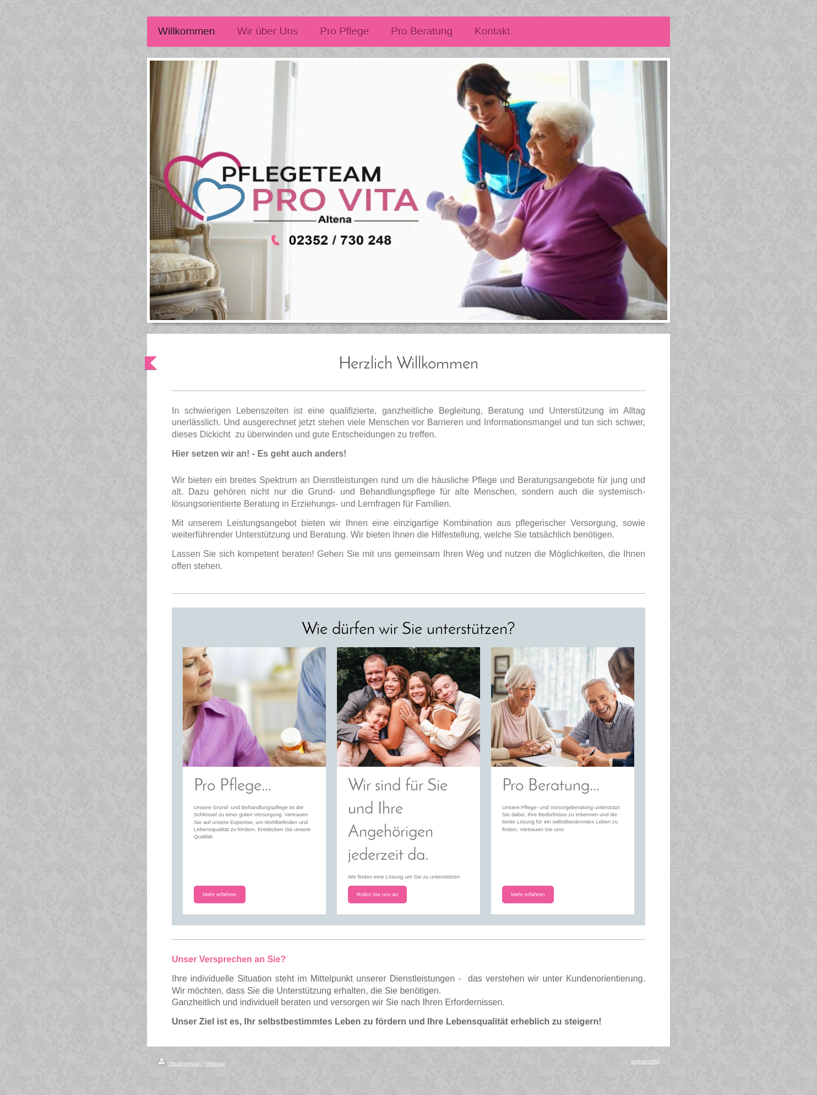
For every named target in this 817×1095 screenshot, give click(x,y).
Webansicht (645, 1061)
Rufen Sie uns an (377, 894)
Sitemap (215, 1063)
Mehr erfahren (220, 894)
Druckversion (180, 1063)
